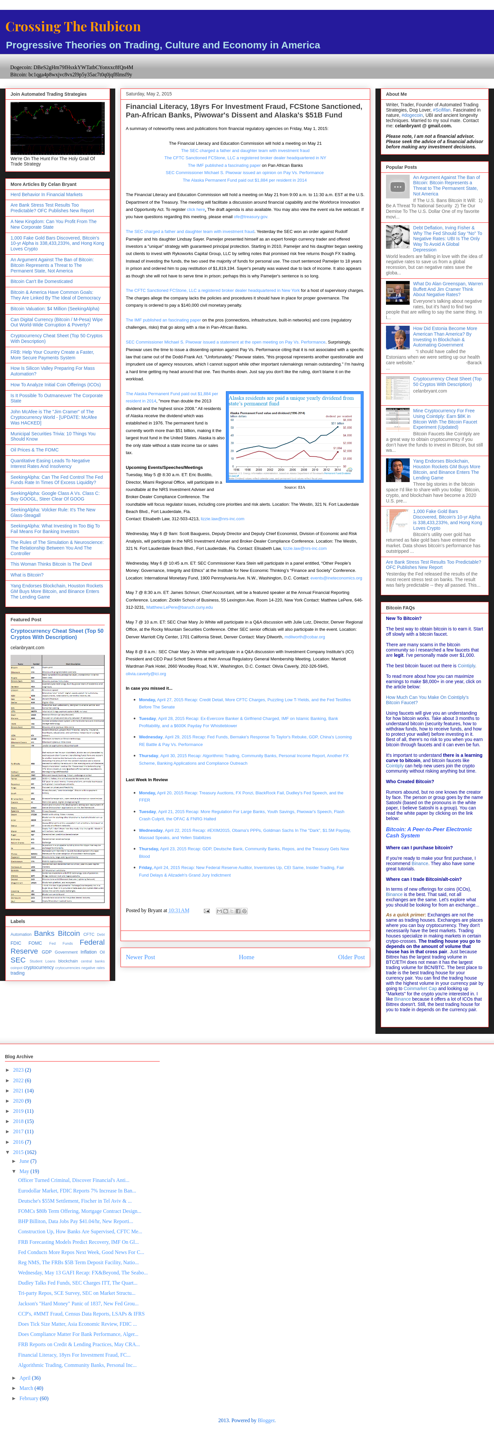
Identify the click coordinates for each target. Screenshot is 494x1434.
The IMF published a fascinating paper (224, 165)
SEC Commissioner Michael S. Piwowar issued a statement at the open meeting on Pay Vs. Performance (225, 342)
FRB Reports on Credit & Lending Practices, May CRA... (79, 1344)
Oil (102, 952)
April (25, 1378)
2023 (19, 1070)
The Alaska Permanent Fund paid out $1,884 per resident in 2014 (245, 180)
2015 (19, 1152)
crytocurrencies (67, 968)
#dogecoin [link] (412, 115)
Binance (420, 863)
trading (18, 973)
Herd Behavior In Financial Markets (47, 194)
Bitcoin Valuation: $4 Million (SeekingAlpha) (55, 308)
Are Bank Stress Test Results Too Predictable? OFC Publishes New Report (52, 207)
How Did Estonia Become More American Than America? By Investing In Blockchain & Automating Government (445, 336)
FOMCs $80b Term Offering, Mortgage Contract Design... (79, 1211)
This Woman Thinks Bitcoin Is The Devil (51, 564)
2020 (19, 1101)
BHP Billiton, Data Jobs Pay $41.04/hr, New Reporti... (75, 1221)
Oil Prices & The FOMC (35, 449)
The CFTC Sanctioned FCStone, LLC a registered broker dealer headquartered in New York (213, 290)
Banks (44, 933)
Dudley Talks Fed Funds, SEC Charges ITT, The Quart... (78, 1283)
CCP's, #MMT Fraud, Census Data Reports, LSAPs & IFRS (81, 1314)
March (27, 1388)
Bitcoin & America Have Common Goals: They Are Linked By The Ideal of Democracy (56, 295)
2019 (19, 1111)
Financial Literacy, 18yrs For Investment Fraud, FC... (74, 1355)
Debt (101, 934)
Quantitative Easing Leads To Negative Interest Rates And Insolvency (50, 463)
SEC (18, 960)
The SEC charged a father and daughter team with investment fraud (245, 150)
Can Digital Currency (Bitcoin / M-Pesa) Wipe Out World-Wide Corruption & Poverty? (57, 322)
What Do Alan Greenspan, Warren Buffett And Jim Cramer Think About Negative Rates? (448, 289)
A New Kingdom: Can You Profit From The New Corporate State (53, 224)
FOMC (35, 943)
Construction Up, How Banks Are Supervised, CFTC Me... (80, 1231)
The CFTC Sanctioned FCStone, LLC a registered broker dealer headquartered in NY (245, 157)
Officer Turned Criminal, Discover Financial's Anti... (73, 1180)
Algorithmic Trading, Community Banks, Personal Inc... (77, 1365)
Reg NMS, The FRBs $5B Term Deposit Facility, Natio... (78, 1262)
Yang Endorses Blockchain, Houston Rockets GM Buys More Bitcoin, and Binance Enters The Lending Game (57, 591)
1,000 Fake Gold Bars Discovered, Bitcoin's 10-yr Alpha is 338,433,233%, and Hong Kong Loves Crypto (57, 243)
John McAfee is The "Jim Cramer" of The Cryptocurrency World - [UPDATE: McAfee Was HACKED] (54, 417)
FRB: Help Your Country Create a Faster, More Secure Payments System (52, 354)
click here (195, 209)
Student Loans (42, 961)
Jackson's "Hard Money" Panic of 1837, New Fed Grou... (78, 1303)
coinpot (16, 968)
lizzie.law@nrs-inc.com (222, 518)
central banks (93, 961)
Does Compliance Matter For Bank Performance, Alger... (78, 1334)
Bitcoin (69, 933)
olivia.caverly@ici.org (146, 673)
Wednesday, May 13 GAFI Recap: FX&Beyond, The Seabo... (83, 1272)
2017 (19, 1131)
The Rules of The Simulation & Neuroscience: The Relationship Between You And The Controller (57, 548)
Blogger (266, 1420)
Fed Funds (61, 943)
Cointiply (466, 665)
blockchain (68, 961)
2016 (19, 1142)
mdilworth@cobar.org (305, 636)
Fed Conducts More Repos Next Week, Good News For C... (81, 1252)
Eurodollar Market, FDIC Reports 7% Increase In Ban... (77, 1190)
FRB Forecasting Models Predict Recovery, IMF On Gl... (78, 1242)
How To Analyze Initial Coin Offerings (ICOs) (56, 384)
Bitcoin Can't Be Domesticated (42, 281)
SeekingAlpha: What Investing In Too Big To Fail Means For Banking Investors (55, 528)
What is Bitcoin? (27, 574)
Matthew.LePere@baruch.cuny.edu (179, 607)
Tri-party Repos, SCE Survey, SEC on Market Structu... (77, 1293)
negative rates (93, 968)
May (24, 1171)
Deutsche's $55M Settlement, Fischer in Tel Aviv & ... (75, 1201)
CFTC (89, 934)
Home (246, 957)
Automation (21, 934)
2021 (19, 1090)
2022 (19, 1080)
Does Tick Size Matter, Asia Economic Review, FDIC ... (77, 1324)
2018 (19, 1121)
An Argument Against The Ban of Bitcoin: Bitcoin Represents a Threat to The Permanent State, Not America (52, 265)
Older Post (351, 957)
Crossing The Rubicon (73, 26)
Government (66, 952)
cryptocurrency (39, 967)
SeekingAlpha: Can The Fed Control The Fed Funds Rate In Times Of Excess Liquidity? (57, 479)
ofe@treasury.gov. (251, 216)
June (24, 1161)
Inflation (88, 952)
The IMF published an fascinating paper (163, 320)
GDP (47, 952)
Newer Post (140, 957)
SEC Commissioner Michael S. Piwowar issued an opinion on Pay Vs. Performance (245, 172)
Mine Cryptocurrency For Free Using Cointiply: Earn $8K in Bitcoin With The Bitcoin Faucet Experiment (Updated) (445, 419)
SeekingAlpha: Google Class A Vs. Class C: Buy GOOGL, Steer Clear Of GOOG (55, 496)
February (29, 1398)
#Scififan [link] (442, 110)
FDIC (16, 943)
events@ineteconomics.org (336, 578)
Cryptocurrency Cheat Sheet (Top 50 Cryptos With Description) (57, 634)
